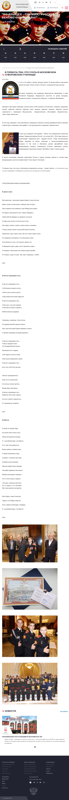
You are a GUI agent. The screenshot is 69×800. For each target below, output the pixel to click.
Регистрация (54, 7)
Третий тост (49, 766)
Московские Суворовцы (22, 5)
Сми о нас (4, 771)
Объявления (49, 773)
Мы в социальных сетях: (35, 779)
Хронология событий (29, 764)
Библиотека (5, 779)
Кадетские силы (28, 773)
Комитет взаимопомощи (30, 771)
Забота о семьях (50, 764)
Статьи (48, 771)
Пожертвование (50, 762)
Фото (3, 781)
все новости (64, 711)
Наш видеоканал (33, 777)
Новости (48, 768)
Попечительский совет (8, 764)
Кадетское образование (30, 766)
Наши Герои (5, 768)
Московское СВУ (6, 766)
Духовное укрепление (30, 768)
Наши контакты (6, 773)
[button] (55, 2)
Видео (3, 783)
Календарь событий (57, 49)
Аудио (3, 785)
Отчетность (5, 787)
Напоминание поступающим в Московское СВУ (22, 737)
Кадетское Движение (29, 762)
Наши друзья (5, 776)
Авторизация (41, 7)
